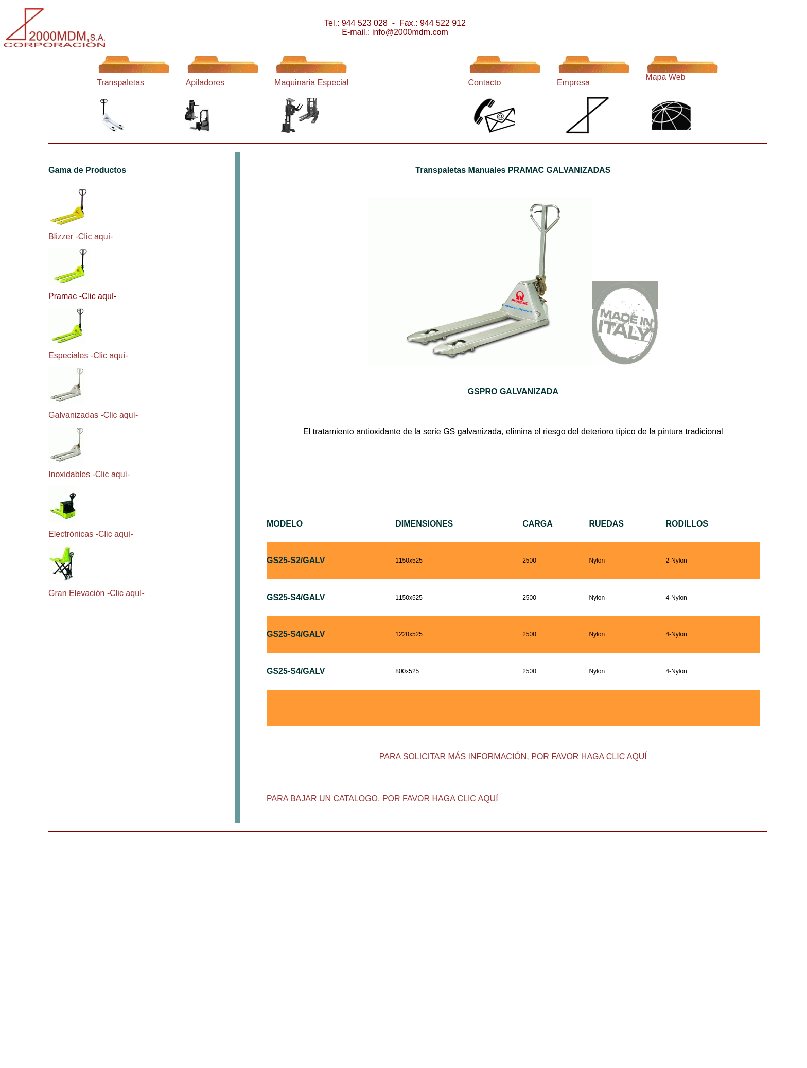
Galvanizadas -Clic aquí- (93, 415)
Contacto (484, 82)
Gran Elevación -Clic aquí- (96, 593)
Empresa (573, 82)
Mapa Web (665, 77)
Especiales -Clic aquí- (88, 355)
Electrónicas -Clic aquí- (90, 534)
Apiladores (205, 82)
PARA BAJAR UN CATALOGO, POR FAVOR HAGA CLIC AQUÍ (382, 798)
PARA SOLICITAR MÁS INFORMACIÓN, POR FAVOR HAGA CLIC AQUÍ (513, 756)
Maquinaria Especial (311, 82)
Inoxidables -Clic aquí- (89, 474)
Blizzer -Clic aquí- (80, 236)
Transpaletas (120, 82)
